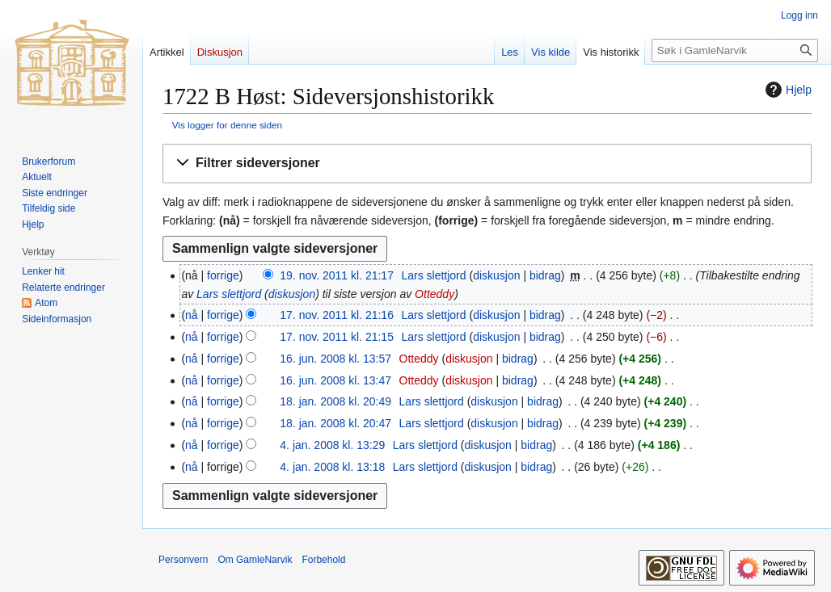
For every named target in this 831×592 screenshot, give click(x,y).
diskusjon (496, 275)
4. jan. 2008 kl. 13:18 (332, 466)
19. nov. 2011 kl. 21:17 (337, 275)
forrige (223, 275)
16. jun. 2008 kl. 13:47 (335, 380)
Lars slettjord (228, 294)
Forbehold (323, 559)
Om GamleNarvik (254, 559)
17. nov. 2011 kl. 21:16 (337, 315)
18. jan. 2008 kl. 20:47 (335, 423)
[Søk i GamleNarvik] (735, 50)
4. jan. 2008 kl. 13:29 (332, 445)
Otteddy (434, 294)
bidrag (545, 275)
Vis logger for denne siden (227, 125)
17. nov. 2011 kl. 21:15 (337, 336)
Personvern (183, 559)
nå (191, 315)
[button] (487, 163)
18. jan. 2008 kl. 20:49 (335, 401)
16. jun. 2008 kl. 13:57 (335, 358)
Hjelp (786, 90)
